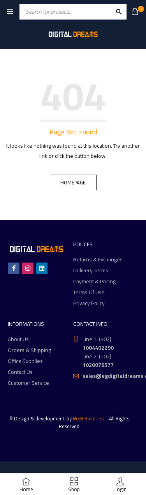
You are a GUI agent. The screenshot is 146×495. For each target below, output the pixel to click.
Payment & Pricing (94, 281)
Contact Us (20, 372)
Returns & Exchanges (98, 259)
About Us (18, 339)
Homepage (73, 182)
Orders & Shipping (29, 350)
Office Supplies (25, 361)
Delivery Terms (90, 270)
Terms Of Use (89, 292)
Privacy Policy (89, 303)
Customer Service (28, 383)
